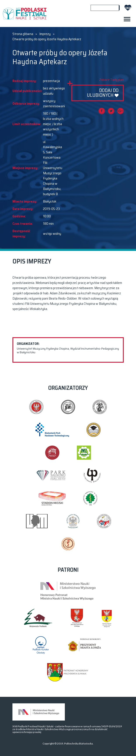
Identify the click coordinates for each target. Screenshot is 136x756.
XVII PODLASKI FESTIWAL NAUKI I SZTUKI (24, 13)
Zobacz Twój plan (111, 79)
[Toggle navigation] (127, 19)
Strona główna (22, 34)
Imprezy (45, 34)
